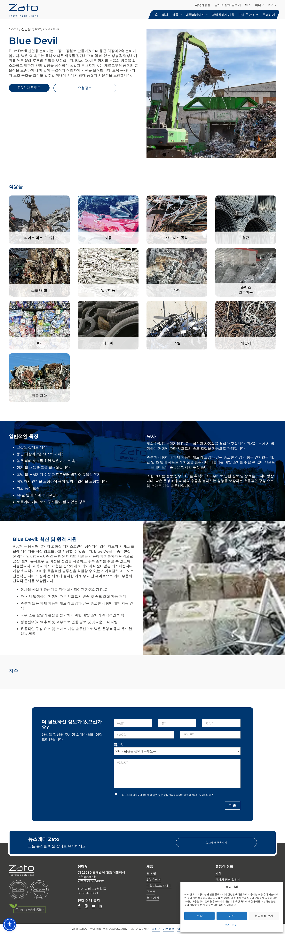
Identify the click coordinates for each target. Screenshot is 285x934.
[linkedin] (100, 905)
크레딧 (156, 928)
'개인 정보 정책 (161, 794)
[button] (9, 924)
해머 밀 (151, 873)
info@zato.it (87, 877)
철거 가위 (152, 898)
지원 (218, 873)
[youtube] (93, 905)
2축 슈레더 (153, 879)
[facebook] (79, 905)
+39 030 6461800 (91, 881)
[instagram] (86, 905)
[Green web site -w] (27, 905)
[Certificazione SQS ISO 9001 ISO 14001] (18, 882)
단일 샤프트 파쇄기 (158, 885)
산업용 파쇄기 (31, 29)
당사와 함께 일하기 (227, 879)
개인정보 (168, 928)
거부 (232, 915)
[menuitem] (272, 5)
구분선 (150, 891)
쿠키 (227, 924)
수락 (199, 915)
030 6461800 (88, 893)
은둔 (234, 924)
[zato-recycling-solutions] (23, 6)
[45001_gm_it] (39, 882)
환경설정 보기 (264, 915)
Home (14, 29)
